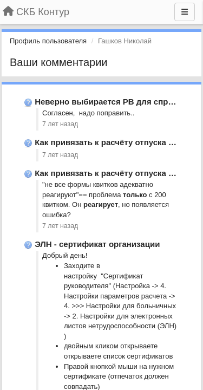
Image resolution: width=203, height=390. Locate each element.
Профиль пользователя (48, 41)
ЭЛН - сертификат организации (97, 244)
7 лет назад (60, 124)
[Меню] (184, 12)
